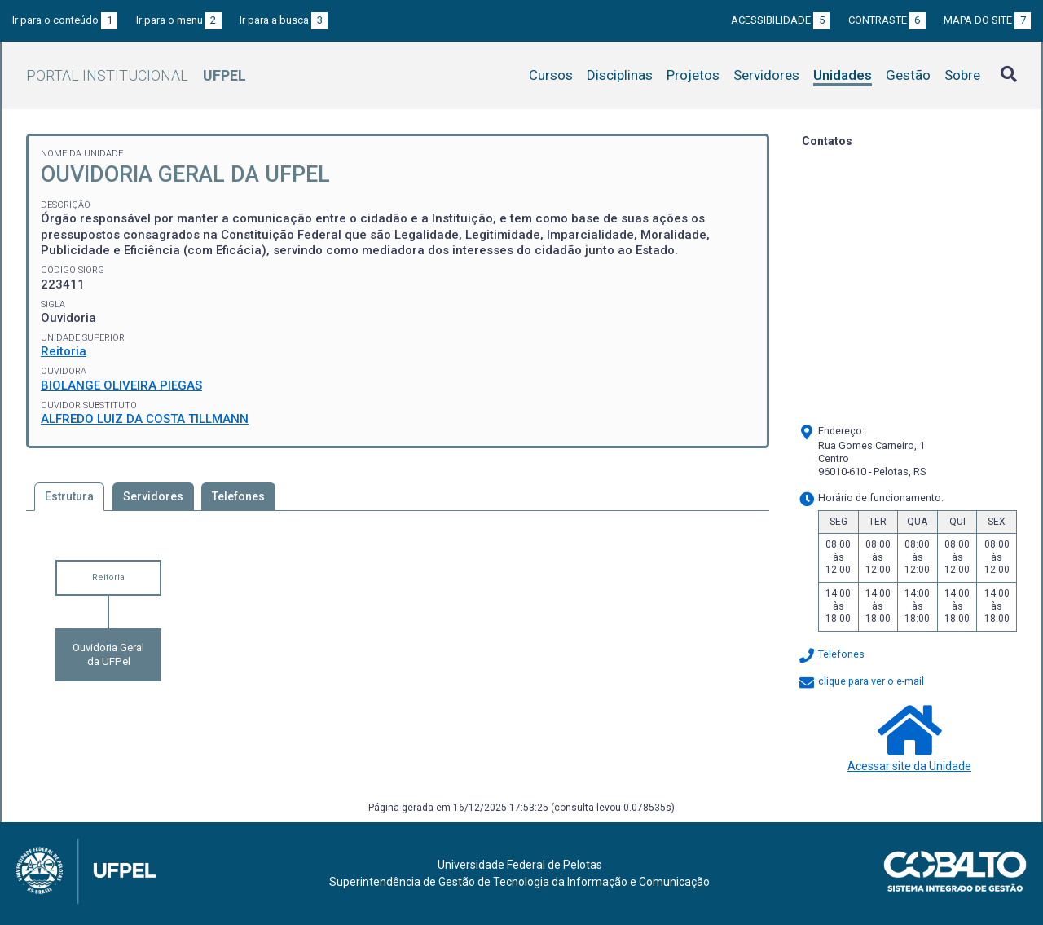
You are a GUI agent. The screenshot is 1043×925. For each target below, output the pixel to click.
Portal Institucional (136, 75)
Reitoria (63, 351)
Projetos (693, 75)
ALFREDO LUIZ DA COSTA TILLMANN (145, 419)
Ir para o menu (179, 20)
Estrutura (69, 496)
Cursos (551, 75)
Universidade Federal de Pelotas (520, 864)
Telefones (238, 496)
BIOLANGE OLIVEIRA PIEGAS (121, 385)
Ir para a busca (284, 20)
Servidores (766, 75)
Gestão (908, 75)
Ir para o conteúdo (64, 20)
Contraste (887, 20)
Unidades (842, 75)
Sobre (962, 75)
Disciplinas (620, 75)
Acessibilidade (780, 20)
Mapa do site (987, 20)
